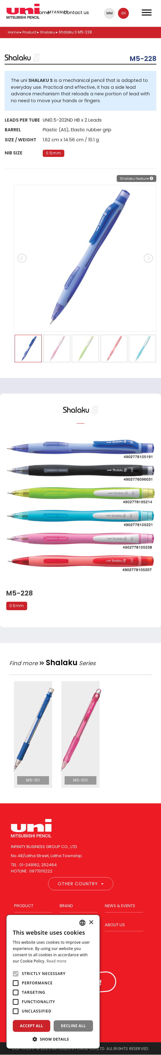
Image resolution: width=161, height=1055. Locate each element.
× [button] (91, 922)
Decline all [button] (73, 1025)
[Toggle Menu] (147, 12)
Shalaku (47, 32)
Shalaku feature (136, 178)
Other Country (81, 884)
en (123, 13)
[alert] (53, 982)
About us (115, 925)
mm (109, 13)
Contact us (76, 12)
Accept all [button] (31, 1025)
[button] (53, 1039)
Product (29, 32)
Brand (66, 906)
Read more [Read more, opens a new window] (56, 961)
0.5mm (53, 153)
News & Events (120, 906)
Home (13, 32)
